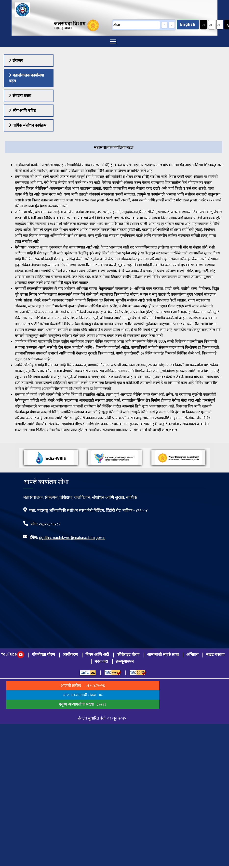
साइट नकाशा (215, 654)
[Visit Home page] (21, 9)
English (187, 24)
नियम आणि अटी (97, 654)
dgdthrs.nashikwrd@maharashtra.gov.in (72, 537)
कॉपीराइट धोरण (128, 654)
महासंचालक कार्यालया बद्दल (26, 78)
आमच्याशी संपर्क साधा (163, 654)
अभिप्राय (192, 654)
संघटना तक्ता (20, 95)
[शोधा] (136, 25)
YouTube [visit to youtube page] (12, 654)
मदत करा (101, 661)
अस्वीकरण (70, 654)
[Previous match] (164, 25)
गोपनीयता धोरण (43, 654)
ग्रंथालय (16, 60)
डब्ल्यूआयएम (125, 661)
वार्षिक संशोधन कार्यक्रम (27, 125)
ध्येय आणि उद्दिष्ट (22, 110)
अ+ (211, 25)
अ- (219, 25)
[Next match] (172, 25)
